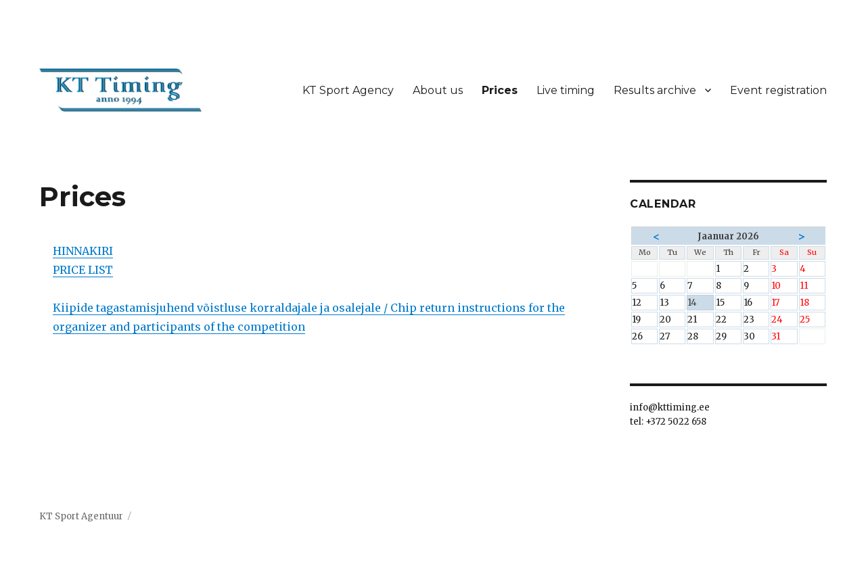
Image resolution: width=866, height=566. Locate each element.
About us (438, 90)
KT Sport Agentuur (81, 516)
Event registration (778, 90)
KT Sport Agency (348, 90)
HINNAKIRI (83, 251)
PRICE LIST (83, 270)
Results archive (655, 90)
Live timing (566, 90)
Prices (500, 90)
